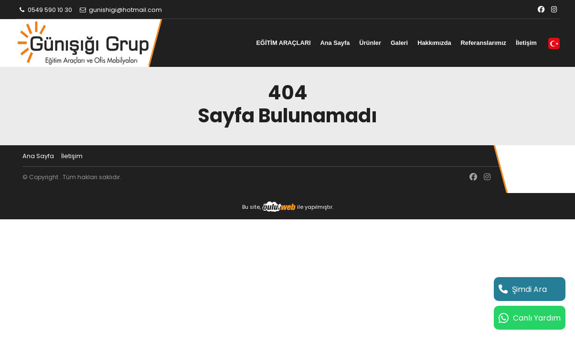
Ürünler (370, 42)
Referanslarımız (483, 42)
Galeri (399, 42)
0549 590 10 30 (45, 10)
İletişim (526, 42)
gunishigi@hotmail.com (120, 10)
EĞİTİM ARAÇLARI (283, 42)
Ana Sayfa (335, 42)
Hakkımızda (434, 42)
